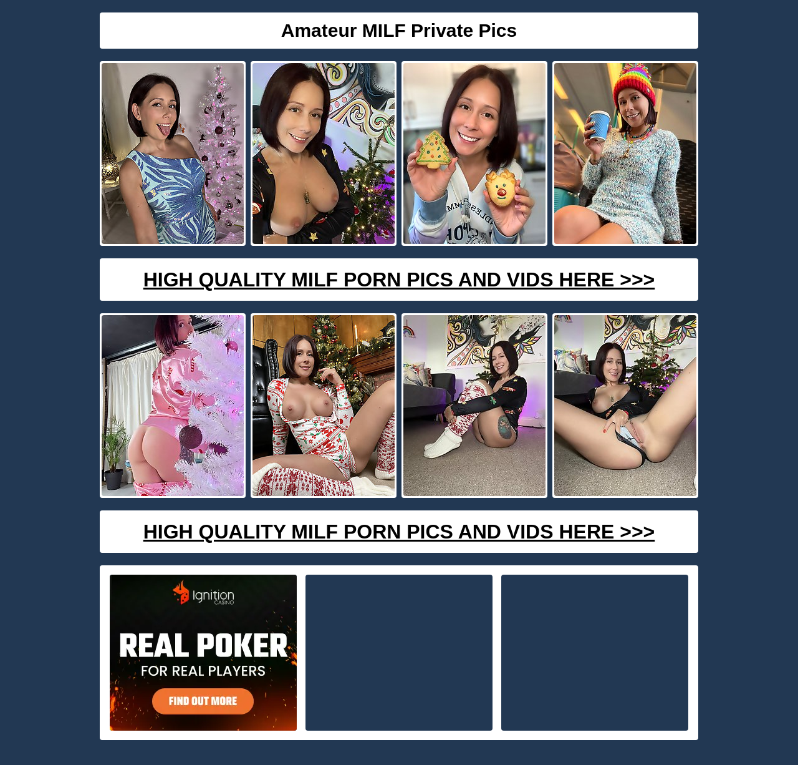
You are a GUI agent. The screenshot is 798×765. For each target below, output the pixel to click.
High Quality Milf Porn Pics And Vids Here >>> (399, 279)
